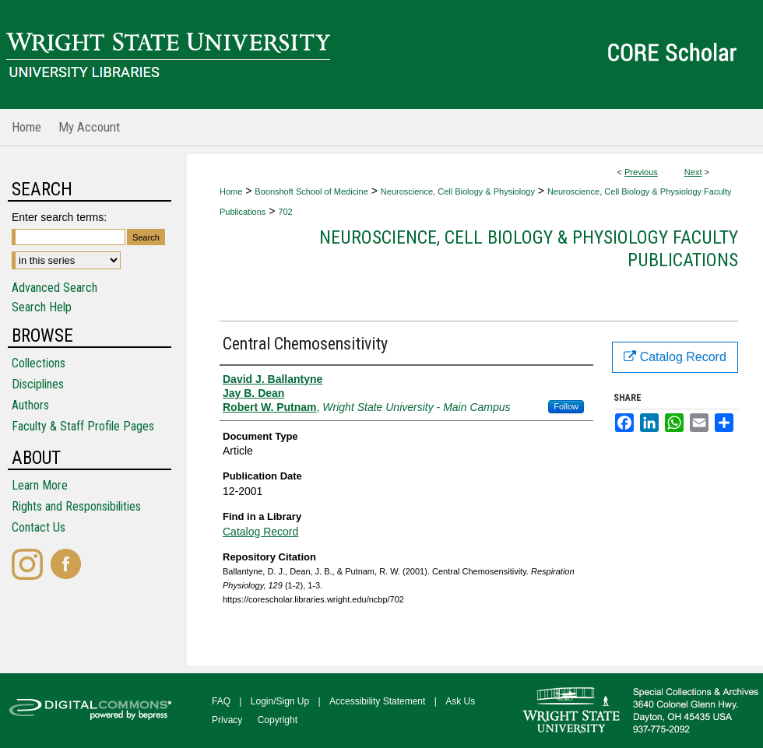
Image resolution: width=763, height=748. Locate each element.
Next (693, 172)
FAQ (221, 701)
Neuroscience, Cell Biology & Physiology (458, 191)
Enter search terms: (59, 217)
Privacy (227, 720)
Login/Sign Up (280, 701)
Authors (30, 405)
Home (231, 191)
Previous (641, 172)
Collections (38, 363)
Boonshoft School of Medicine (311, 191)
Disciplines (38, 384)
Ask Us (460, 701)
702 (285, 211)
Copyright (277, 720)
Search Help (42, 307)
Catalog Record (260, 531)
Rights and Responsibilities (76, 506)
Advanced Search (54, 287)
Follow (566, 406)
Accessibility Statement (377, 701)
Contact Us (38, 527)
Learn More (40, 485)
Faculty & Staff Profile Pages (83, 426)
